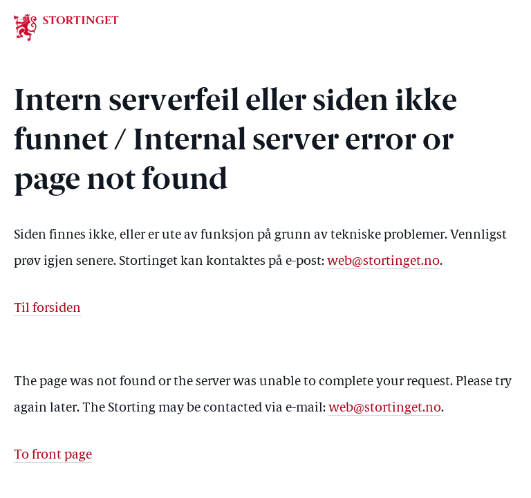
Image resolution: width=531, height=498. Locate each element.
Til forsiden (47, 308)
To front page (53, 455)
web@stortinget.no (383, 261)
